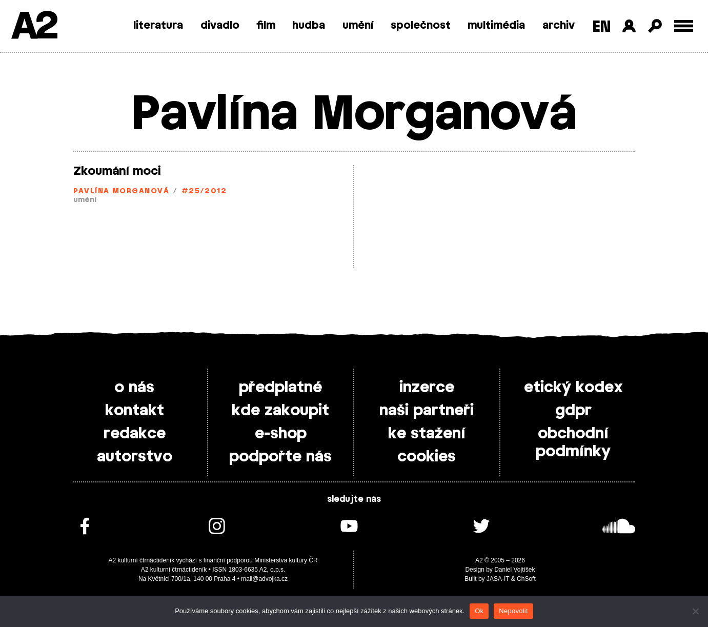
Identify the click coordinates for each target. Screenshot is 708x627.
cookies (426, 457)
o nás (134, 387)
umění (358, 25)
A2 (33, 27)
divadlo (219, 25)
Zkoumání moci (117, 171)
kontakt (134, 410)
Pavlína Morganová (121, 191)
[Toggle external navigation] (684, 26)
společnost (421, 25)
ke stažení (427, 433)
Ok (479, 611)
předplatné (280, 387)
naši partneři (426, 410)
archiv (558, 25)
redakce (135, 433)
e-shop (281, 433)
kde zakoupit (280, 410)
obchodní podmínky (573, 442)
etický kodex (573, 387)
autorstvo (134, 457)
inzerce (426, 387)
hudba (308, 25)
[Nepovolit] (695, 611)
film (265, 25)
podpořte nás (280, 457)
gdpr (573, 410)
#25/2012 (204, 191)
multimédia (496, 25)
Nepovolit (513, 611)
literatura (158, 25)
